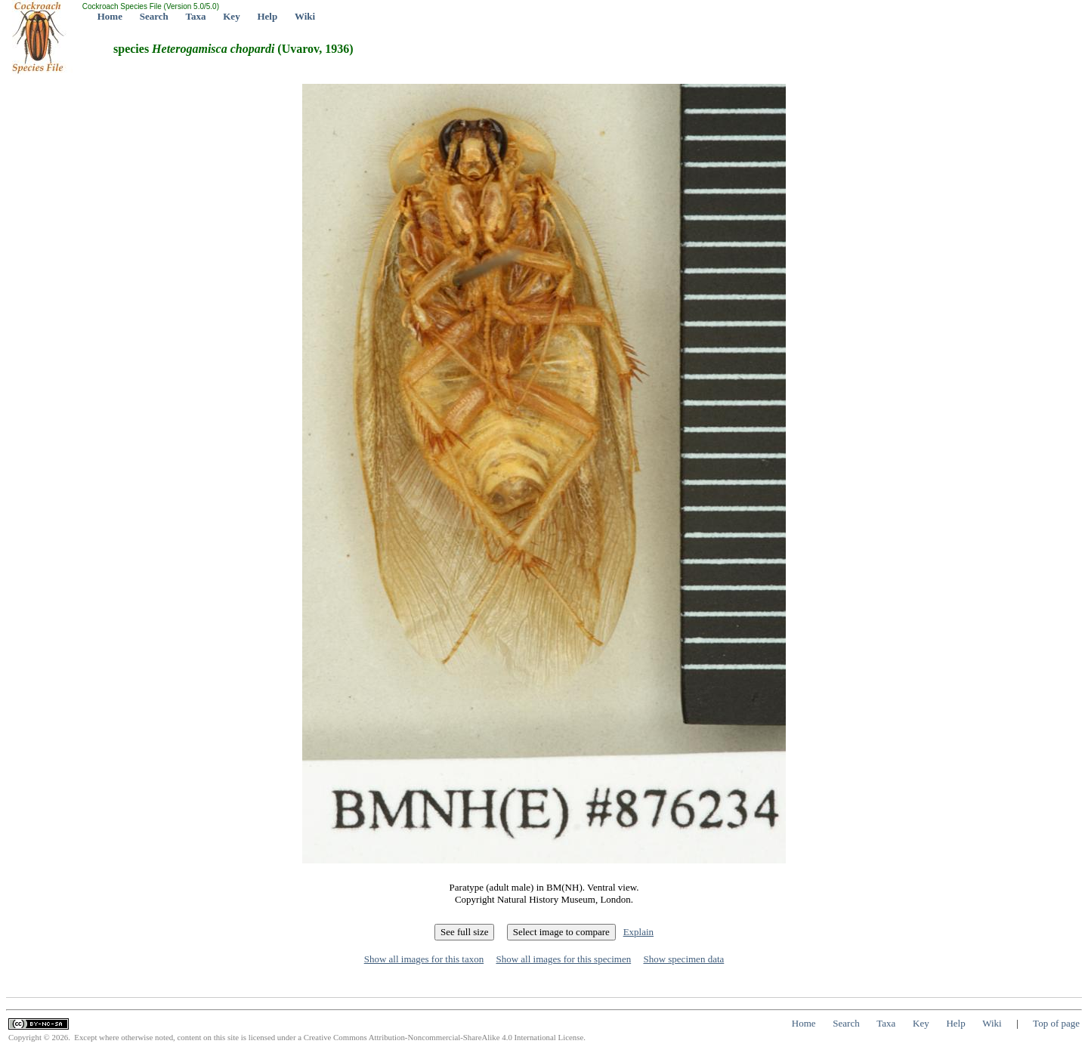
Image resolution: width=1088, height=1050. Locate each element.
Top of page (1056, 1023)
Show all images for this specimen (563, 959)
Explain (638, 931)
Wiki (305, 16)
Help (267, 16)
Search (154, 16)
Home (109, 16)
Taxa (196, 16)
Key (231, 16)
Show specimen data (683, 959)
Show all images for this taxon (424, 959)
